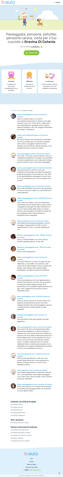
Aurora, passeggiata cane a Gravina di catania (34, 168)
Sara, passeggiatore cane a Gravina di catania (34, 327)
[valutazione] (31, 470)
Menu (57, 2)
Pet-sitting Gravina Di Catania (20, 422)
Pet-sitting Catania (16, 404)
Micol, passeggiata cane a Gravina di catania (33, 186)
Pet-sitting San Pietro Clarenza (20, 441)
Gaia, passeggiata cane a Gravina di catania (33, 154)
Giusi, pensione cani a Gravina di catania (32, 370)
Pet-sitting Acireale (17, 407)
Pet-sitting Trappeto (17, 438)
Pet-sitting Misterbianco (18, 412)
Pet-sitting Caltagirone (18, 415)
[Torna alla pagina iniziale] (9, 2)
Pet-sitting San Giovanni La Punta (21, 435)
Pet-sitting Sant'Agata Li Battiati (20, 432)
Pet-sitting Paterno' (17, 410)
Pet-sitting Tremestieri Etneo (20, 430)
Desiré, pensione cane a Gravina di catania (33, 221)
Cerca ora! (31, 53)
